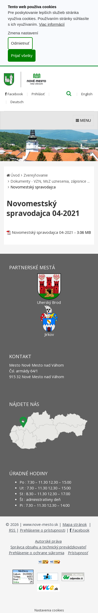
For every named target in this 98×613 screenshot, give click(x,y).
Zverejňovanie (36, 175)
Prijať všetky (21, 55)
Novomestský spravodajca (33, 186)
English (87, 94)
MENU (83, 120)
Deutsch (17, 101)
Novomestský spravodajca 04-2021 (42, 232)
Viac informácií (52, 24)
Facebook (14, 94)
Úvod (15, 175)
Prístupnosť (78, 552)
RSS (12, 530)
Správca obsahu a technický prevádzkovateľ (48, 547)
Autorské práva (48, 541)
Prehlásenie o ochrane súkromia (36, 552)
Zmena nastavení (23, 33)
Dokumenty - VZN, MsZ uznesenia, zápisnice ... (50, 181)
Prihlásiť (38, 94)
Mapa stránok (74, 524)
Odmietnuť (20, 43)
